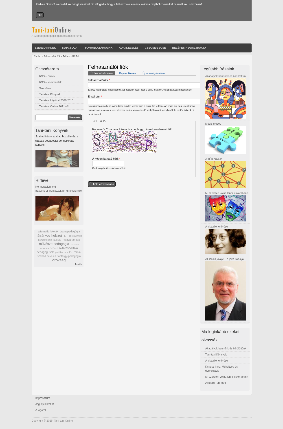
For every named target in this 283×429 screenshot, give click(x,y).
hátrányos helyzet (49, 235)
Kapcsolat (70, 47)
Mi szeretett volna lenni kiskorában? (226, 193)
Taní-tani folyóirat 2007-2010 (56, 100)
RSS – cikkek (47, 76)
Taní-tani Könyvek (50, 94)
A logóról (40, 410)
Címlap (37, 56)
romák (77, 252)
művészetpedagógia (54, 244)
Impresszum (42, 398)
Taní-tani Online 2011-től (54, 106)
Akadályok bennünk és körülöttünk (225, 76)
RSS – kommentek (50, 82)
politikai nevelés (63, 252)
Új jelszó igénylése (154, 73)
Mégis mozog (213, 123)
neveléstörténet (49, 248)
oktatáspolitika (68, 248)
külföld (57, 239)
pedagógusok (45, 252)
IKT (66, 235)
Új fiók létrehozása (103, 73)
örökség (59, 260)
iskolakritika (75, 235)
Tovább (79, 264)
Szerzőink (45, 88)
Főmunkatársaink (98, 47)
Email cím (95, 96)
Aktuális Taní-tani (215, 382)
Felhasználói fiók (52, 56)
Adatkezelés (128, 47)
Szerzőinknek (45, 47)
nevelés (75, 244)
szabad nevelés (46, 256)
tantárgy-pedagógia (69, 256)
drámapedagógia (70, 231)
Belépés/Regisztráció (189, 47)
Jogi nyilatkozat (44, 404)
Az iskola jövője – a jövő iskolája (224, 259)
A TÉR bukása (214, 159)
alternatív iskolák (48, 231)
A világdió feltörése (216, 226)
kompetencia (45, 239)
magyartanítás (71, 239)
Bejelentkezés (127, 73)
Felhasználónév (99, 80)
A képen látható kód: (106, 158)
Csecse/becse (155, 47)
